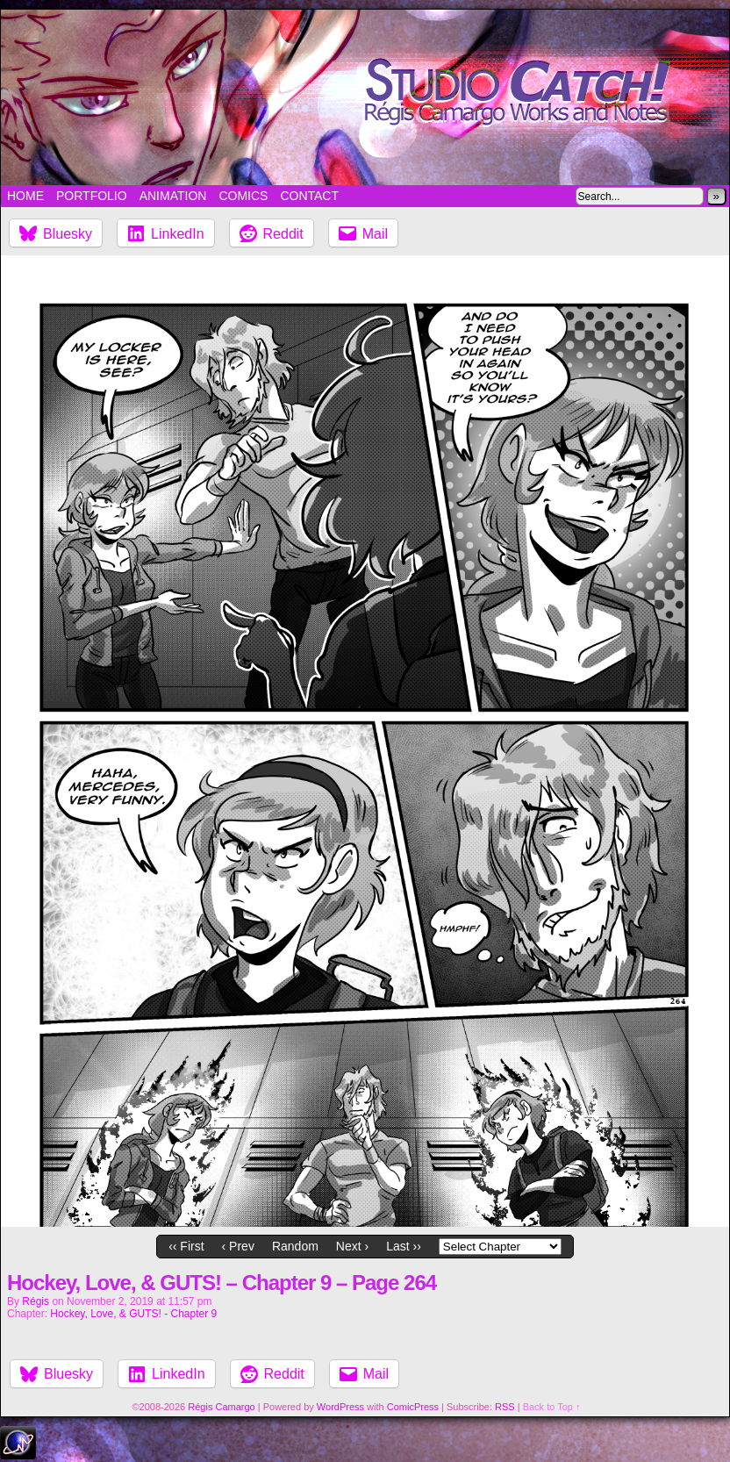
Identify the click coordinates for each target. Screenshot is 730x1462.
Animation (173, 196)
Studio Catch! (365, 97)
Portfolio (91, 196)
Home (25, 196)
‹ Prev (238, 1246)
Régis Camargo (221, 1406)
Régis (35, 1301)
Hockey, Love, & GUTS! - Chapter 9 (133, 1314)
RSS (505, 1406)
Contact (309, 196)
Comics (243, 196)
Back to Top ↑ (552, 1406)
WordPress (340, 1406)
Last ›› (403, 1246)
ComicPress (413, 1406)
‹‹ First (186, 1246)
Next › (352, 1246)
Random (295, 1246)
